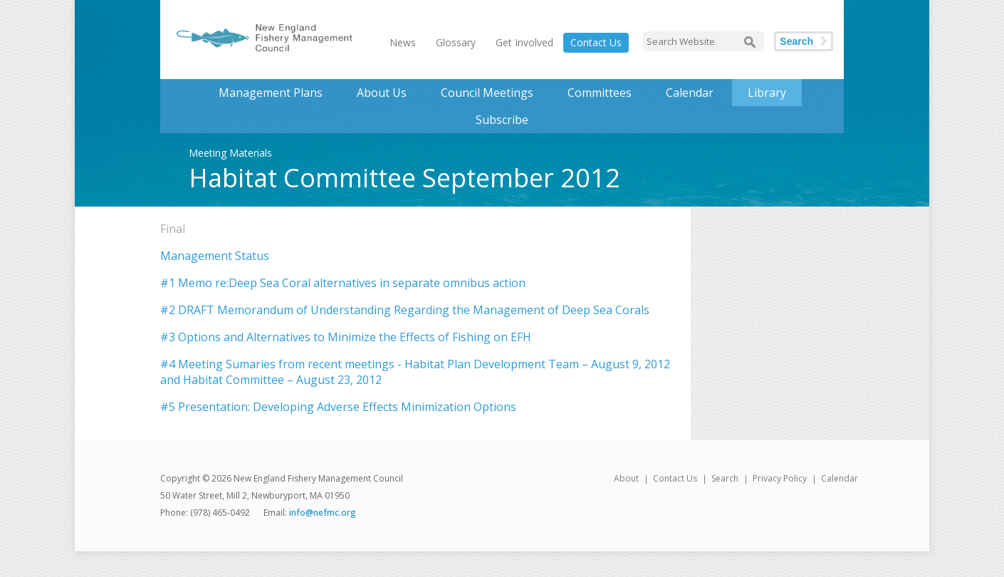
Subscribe (502, 120)
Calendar (689, 92)
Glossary (456, 42)
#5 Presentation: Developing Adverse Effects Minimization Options (338, 407)
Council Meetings (487, 92)
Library (767, 92)
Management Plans (271, 92)
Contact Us (596, 42)
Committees (600, 92)
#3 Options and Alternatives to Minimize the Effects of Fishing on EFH (345, 337)
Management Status (214, 256)
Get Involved (524, 42)
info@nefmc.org (322, 512)
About (626, 478)
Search (796, 41)
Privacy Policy (780, 478)
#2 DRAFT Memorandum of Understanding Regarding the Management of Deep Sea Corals (404, 310)
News (402, 42)
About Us (382, 92)
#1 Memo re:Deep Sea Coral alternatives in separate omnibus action (342, 283)
